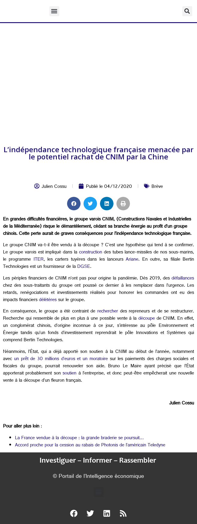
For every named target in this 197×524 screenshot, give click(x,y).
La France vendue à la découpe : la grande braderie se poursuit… (79, 438)
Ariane (130, 260)
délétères (47, 300)
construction (89, 252)
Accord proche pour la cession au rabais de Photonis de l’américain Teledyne (90, 445)
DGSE (83, 267)
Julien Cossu (54, 187)
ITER (37, 260)
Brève (157, 187)
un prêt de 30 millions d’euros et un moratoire (61, 359)
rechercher (107, 311)
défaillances (182, 278)
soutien (68, 373)
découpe (146, 319)
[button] (54, 11)
